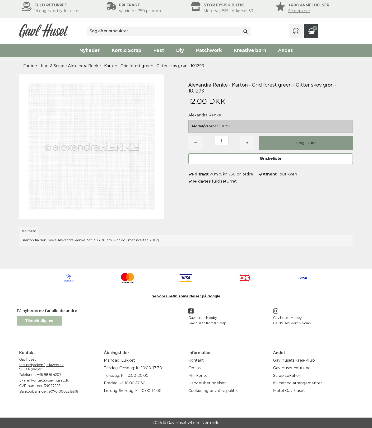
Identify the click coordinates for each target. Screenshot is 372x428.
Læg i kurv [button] (306, 143)
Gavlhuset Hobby (202, 318)
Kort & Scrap (126, 50)
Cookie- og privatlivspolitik (213, 390)
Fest (158, 50)
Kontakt (196, 360)
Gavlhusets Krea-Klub (294, 360)
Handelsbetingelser (207, 383)
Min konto (198, 375)
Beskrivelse (28, 231)
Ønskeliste (271, 158)
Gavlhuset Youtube (292, 368)
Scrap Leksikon (287, 375)
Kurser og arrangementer (297, 383)
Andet (285, 50)
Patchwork (209, 50)
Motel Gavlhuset (289, 390)
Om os (194, 368)
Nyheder (89, 50)
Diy (180, 50)
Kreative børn (250, 50)
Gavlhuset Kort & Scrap (207, 323)
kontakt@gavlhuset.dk (50, 380)
